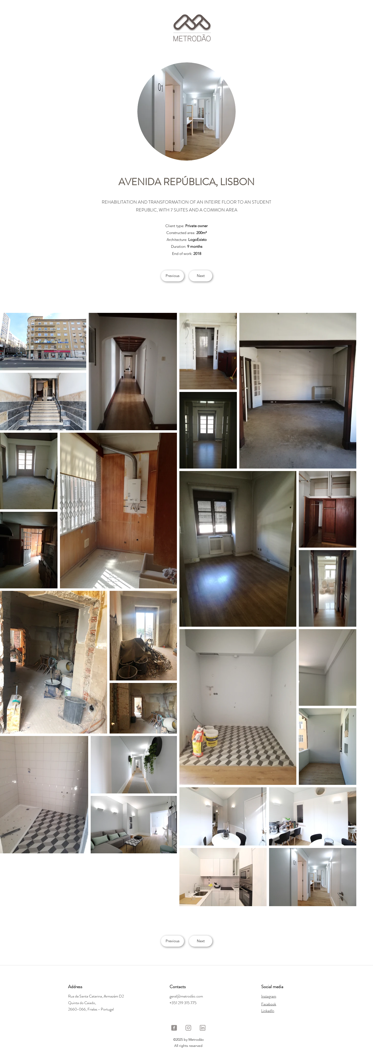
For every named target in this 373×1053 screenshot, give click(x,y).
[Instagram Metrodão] (188, 1028)
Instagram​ (268, 996)
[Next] (200, 275)
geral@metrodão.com (186, 996)
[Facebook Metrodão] (174, 1028)
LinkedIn (267, 1010)
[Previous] (172, 275)
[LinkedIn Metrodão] (203, 1028)
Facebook (268, 1004)
